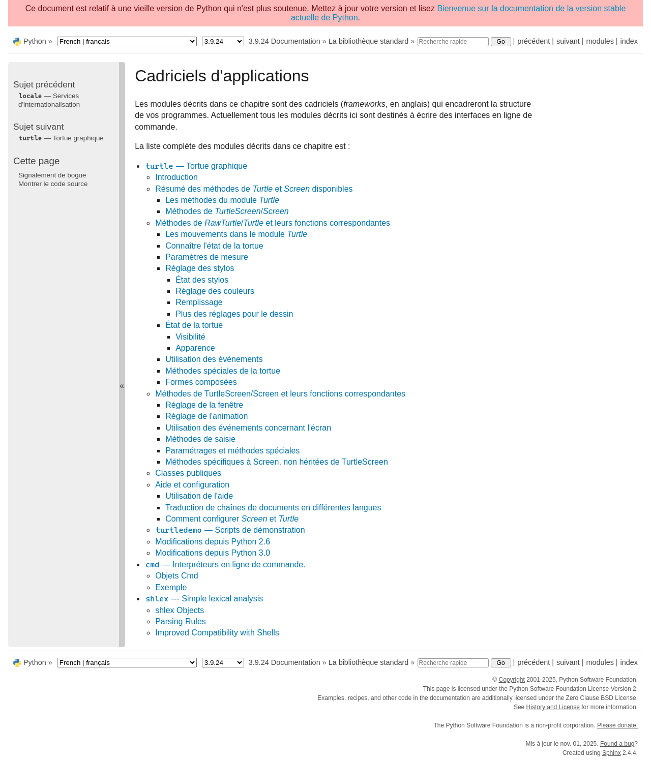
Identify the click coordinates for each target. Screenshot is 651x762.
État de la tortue (194, 325)
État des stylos (201, 280)
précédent (533, 41)
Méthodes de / (227, 211)
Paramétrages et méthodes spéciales (232, 450)
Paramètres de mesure (206, 257)
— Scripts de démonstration (230, 530)
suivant (568, 41)
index (629, 41)
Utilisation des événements (213, 359)
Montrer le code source (52, 184)
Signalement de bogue (52, 175)
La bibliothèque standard (369, 41)
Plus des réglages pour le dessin (234, 314)
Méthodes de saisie (200, 439)
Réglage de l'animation (206, 416)
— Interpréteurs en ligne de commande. (225, 564)
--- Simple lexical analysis (204, 598)
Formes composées (201, 382)
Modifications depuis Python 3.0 (212, 552)
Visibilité (190, 336)
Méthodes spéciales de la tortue (222, 371)
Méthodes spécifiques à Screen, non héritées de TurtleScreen (276, 462)
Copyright (511, 679)
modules (599, 41)
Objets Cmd (176, 575)
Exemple (171, 587)
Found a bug (617, 743)
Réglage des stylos (199, 268)
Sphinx (611, 752)
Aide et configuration (192, 484)
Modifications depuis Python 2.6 (212, 541)
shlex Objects (179, 610)
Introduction (176, 177)
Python (34, 41)
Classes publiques (188, 473)
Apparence (195, 348)
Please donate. (617, 725)
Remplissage (198, 302)
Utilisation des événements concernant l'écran (248, 427)
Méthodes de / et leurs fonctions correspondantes (272, 223)
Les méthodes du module (222, 200)
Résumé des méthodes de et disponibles (253, 189)
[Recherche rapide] (453, 41)
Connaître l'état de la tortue (214, 245)
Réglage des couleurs (214, 291)
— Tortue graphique (196, 166)
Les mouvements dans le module (236, 234)
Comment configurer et (232, 518)
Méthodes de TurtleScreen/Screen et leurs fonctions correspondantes (280, 393)
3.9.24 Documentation (284, 41)
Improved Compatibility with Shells (217, 632)
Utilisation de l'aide (199, 496)
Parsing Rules (180, 621)
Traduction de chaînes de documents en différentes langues (273, 507)
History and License (553, 707)
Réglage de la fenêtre (204, 405)
